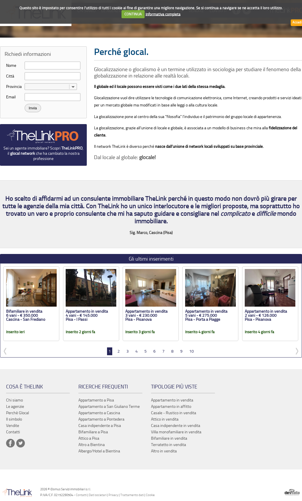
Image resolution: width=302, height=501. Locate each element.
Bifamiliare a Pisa (93, 432)
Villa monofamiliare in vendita (176, 432)
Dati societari (97, 495)
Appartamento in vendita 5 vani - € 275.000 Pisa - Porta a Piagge (206, 315)
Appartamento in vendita (172, 400)
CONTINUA (133, 14)
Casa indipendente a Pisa (99, 425)
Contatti (81, 495)
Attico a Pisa (88, 438)
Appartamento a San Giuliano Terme (109, 406)
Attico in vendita (164, 419)
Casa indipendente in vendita (175, 425)
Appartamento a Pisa (96, 400)
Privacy (113, 495)
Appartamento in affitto (171, 406)
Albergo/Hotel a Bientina (99, 451)
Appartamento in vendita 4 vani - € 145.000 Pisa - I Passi (87, 315)
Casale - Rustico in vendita (173, 412)
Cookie (150, 495)
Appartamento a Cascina (99, 412)
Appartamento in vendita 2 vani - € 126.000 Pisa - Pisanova (266, 315)
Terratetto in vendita (168, 444)
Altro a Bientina (91, 444)
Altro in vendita (164, 451)
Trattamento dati (132, 495)
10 (191, 351)
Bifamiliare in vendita (169, 438)
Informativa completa (163, 14)
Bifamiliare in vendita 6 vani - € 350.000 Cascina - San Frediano (25, 315)
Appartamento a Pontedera (101, 419)
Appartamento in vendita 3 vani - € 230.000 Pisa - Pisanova (146, 315)
